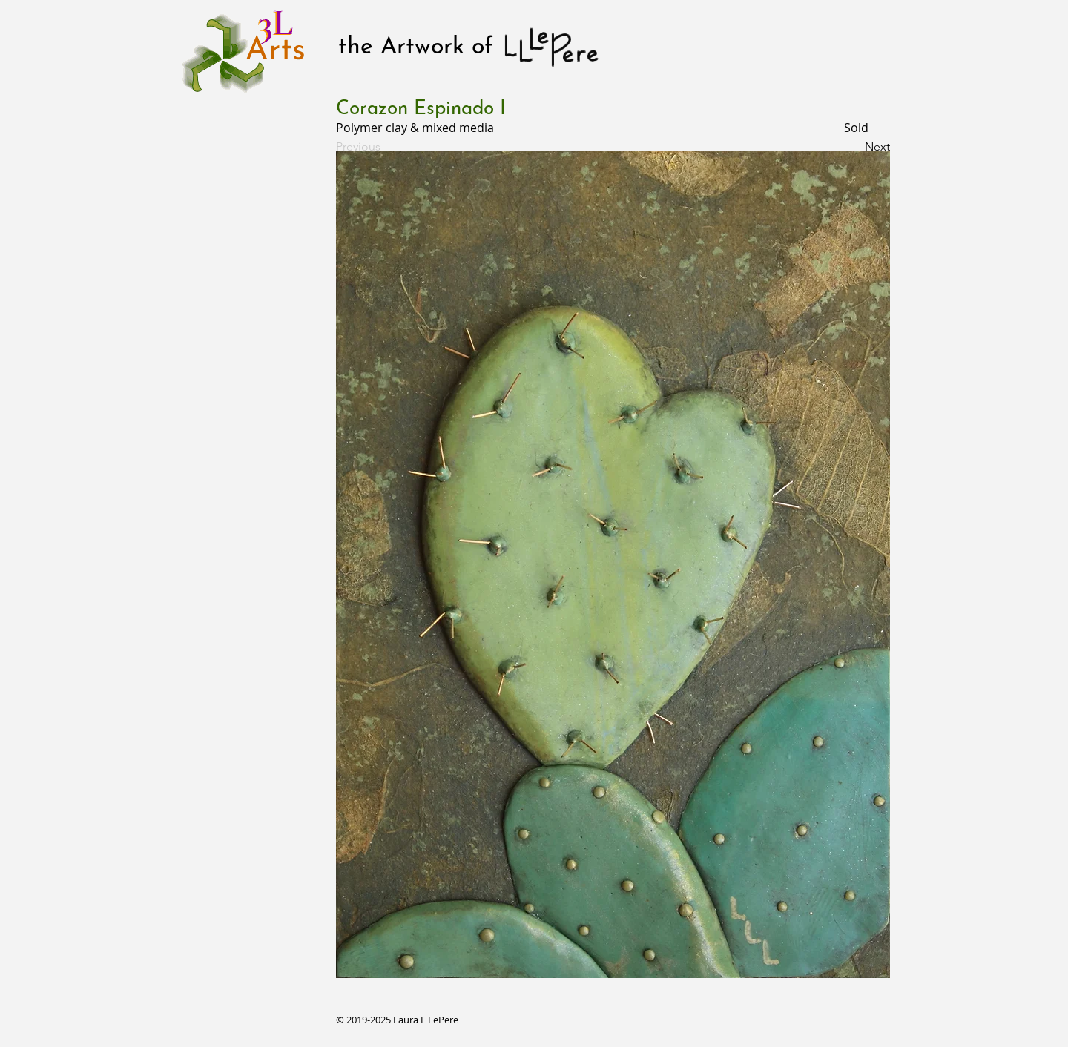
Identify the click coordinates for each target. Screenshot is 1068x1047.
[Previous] (385, 147)
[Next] (853, 147)
